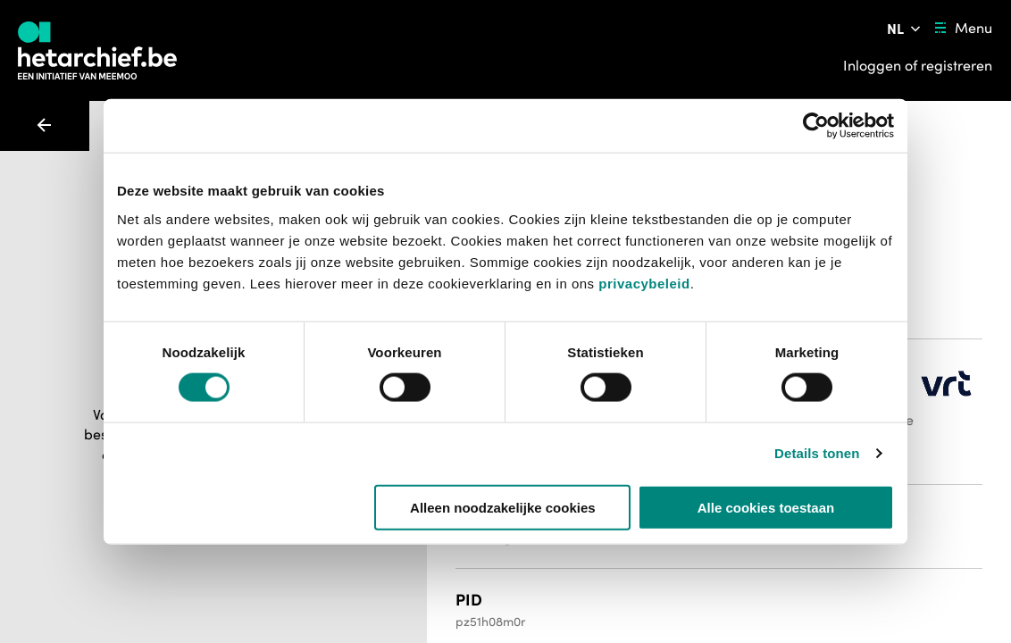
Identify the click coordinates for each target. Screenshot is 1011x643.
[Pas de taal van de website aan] (905, 28)
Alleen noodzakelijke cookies (503, 506)
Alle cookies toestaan (766, 506)
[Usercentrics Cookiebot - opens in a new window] (816, 126)
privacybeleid (643, 282)
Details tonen (816, 453)
